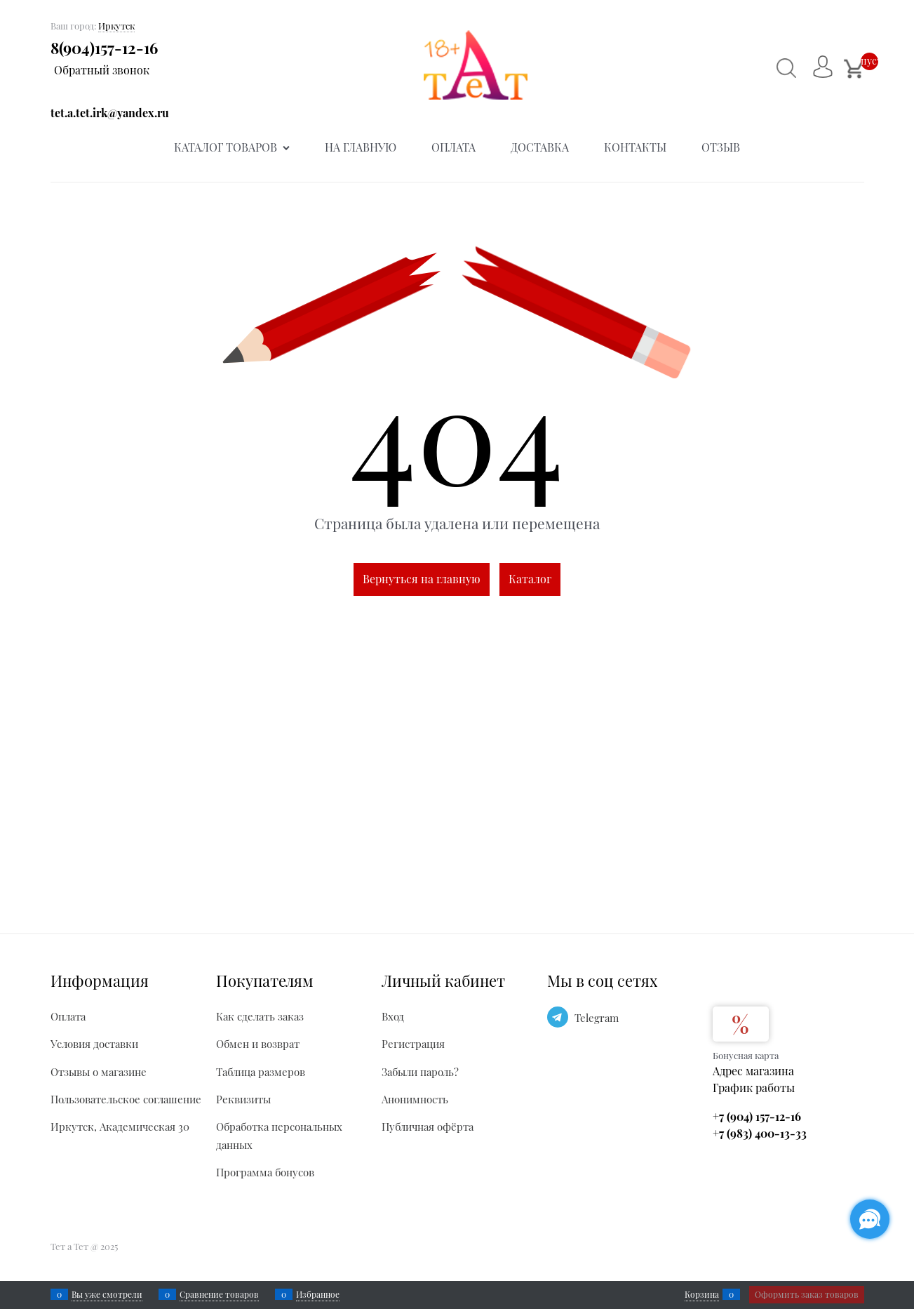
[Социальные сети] (869, 1219)
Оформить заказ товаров (807, 1294)
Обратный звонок (101, 69)
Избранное (318, 1294)
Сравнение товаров (219, 1294)
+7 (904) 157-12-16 (757, 1116)
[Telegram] (557, 1017)
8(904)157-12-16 (104, 47)
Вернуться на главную (421, 578)
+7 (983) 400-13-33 (760, 1133)
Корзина (702, 1294)
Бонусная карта (746, 1055)
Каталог (530, 578)
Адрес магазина (753, 1070)
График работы (754, 1087)
